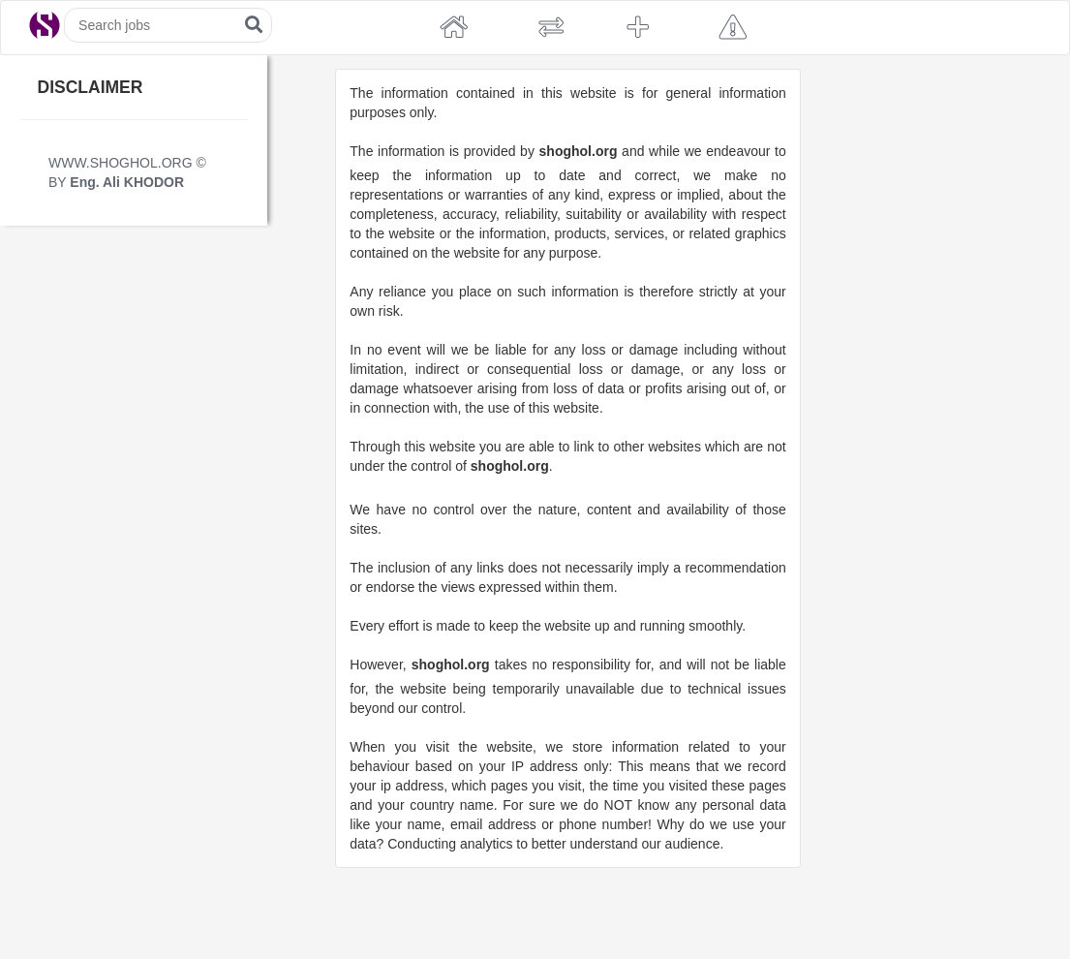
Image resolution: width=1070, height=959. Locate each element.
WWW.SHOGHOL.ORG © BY (127, 172)
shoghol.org (578, 151)
